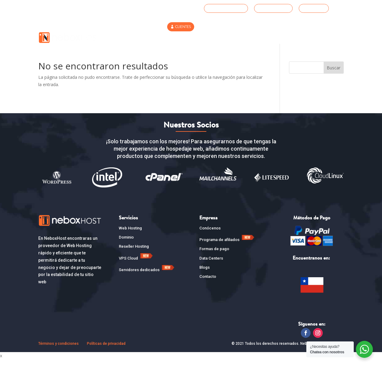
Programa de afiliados (227, 247)
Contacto (328, 38)
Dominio (126, 245)
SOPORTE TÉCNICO (228, 8)
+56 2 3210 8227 (275, 8)
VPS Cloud (136, 266)
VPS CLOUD (243, 38)
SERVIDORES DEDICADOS (286, 38)
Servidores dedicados (147, 277)
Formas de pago (214, 256)
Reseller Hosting (205, 38)
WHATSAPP (316, 8)
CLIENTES (183, 26)
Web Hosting (138, 38)
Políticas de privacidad (106, 351)
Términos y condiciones (58, 351)
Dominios (169, 38)
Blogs (204, 275)
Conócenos (210, 235)
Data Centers (211, 266)
